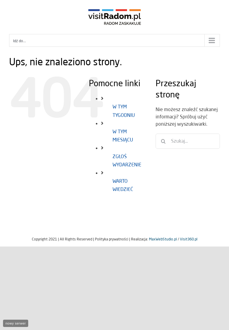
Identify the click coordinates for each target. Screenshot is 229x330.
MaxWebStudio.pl (163, 239)
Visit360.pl (188, 239)
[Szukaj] (163, 141)
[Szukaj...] (188, 141)
